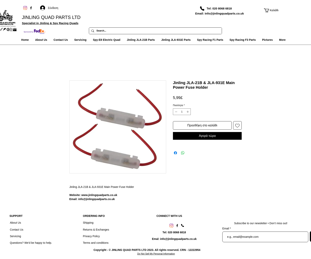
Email (226, 228)
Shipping (88, 222)
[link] (271, 10)
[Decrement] (176, 112)
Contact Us (17, 229)
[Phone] (202, 8)
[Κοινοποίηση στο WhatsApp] (182, 153)
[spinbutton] (182, 112)
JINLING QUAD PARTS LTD (51, 17)
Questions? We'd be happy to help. (31, 242)
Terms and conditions (95, 242)
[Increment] (188, 112)
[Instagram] (25, 8)
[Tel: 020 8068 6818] (219, 8)
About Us (16, 222)
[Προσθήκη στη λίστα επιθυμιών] (237, 125)
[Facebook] (31, 8)
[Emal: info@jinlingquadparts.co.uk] (174, 239)
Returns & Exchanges (96, 229)
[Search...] (155, 31)
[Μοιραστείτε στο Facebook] (175, 153)
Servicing (15, 236)
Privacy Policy (91, 236)
